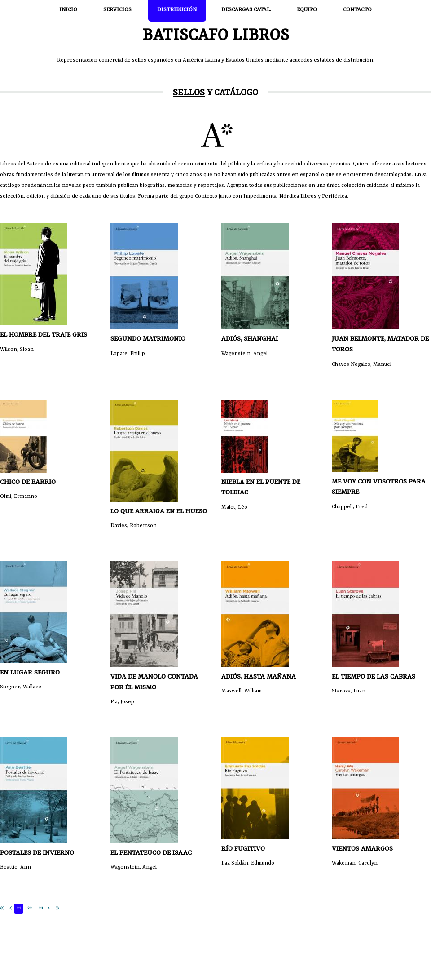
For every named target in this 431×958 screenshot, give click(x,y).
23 (41, 908)
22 (29, 908)
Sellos (189, 93)
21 (19, 908)
